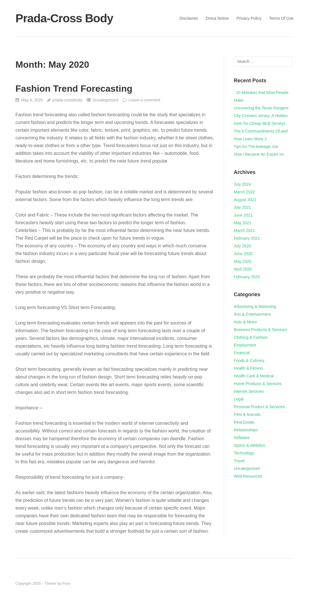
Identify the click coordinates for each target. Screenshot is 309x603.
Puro (66, 583)
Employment (245, 345)
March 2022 (244, 192)
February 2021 (247, 238)
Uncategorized (105, 100)
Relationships (246, 430)
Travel (239, 460)
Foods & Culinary (249, 360)
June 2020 (243, 253)
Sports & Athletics (249, 445)
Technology (244, 453)
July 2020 (242, 246)
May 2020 (242, 261)
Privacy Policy (248, 18)
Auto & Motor (245, 322)
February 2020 (247, 277)
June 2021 (243, 215)
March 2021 (244, 230)
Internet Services (249, 391)
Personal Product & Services (259, 406)
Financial (242, 352)
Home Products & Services (258, 383)
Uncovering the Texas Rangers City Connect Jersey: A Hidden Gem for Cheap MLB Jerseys (261, 116)
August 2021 (245, 199)
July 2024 (242, 184)
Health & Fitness (248, 368)
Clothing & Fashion (251, 337)
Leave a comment (144, 100)
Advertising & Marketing (255, 306)
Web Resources (248, 476)
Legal (239, 399)
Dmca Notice (217, 18)
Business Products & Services (260, 329)
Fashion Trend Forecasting (73, 88)
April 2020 (243, 269)
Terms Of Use (281, 18)
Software (242, 437)
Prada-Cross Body (64, 18)
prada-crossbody (67, 100)
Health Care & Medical (254, 376)
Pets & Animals (247, 414)
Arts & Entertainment (252, 314)
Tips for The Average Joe (256, 146)
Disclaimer (189, 18)
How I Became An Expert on (259, 154)
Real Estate (244, 422)
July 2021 (242, 207)
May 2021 (242, 223)
